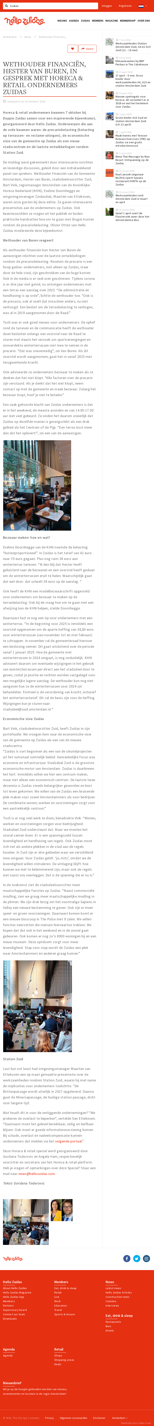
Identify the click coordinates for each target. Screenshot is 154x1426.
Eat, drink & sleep (119, 1316)
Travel (58, 1310)
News (110, 1282)
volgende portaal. (68, 1141)
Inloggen (107, 6)
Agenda (9, 1349)
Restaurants (113, 1322)
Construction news (117, 1297)
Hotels (110, 1330)
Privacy (49, 1418)
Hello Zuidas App (13, 1297)
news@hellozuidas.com (36, 1173)
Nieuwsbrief (12, 1383)
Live (56, 1297)
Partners (8, 1305)
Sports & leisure (64, 1314)
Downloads (10, 1318)
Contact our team (14, 1314)
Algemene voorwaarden (73, 1418)
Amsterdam (119, 1418)
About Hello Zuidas (15, 1288)
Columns (111, 1301)
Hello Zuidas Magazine (17, 1292)
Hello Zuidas (12, 1282)
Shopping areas (64, 1360)
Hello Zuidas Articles (119, 1292)
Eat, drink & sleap (65, 1288)
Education (60, 1305)
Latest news (113, 1288)
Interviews (112, 1305)
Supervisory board (15, 1310)
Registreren (125, 6)
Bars (108, 1326)
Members (9, 1301)
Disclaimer (99, 1418)
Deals (57, 1364)
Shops (58, 1355)
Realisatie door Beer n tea (136, 1423)
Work (57, 1301)
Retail (58, 1292)
